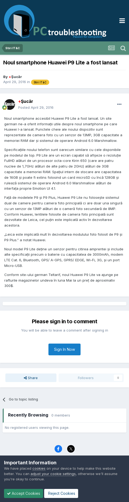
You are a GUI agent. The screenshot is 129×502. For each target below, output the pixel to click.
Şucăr (15, 77)
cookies (38, 468)
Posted (36, 107)
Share (31, 378)
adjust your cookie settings (53, 474)
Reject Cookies (61, 493)
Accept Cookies (23, 493)
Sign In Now (64, 349)
